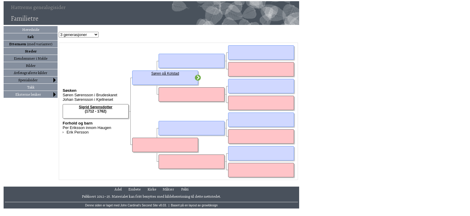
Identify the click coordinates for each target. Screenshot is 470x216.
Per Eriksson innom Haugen (87, 127)
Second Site (150, 205)
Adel (118, 189)
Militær (168, 189)
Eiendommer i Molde (30, 58)
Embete (134, 189)
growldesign (210, 205)
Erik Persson (78, 132)
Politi (185, 189)
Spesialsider (28, 79)
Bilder (31, 65)
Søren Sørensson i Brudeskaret (90, 95)
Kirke (151, 189)
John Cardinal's (130, 205)
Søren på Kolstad (165, 73)
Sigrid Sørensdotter (95, 107)
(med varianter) (30, 43)
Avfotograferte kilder (30, 72)
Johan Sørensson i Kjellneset (88, 99)
